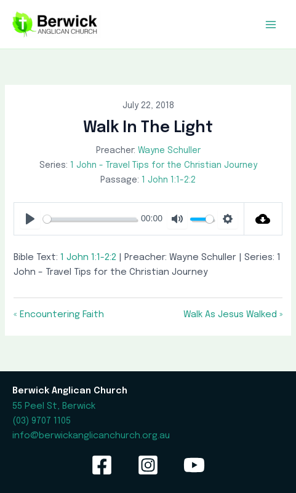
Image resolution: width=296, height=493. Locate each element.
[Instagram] (148, 465)
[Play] (30, 219)
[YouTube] (194, 465)
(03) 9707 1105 (41, 420)
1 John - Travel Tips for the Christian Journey (163, 165)
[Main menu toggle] (271, 24)
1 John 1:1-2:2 (169, 180)
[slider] (89, 219)
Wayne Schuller (169, 150)
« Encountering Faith (59, 314)
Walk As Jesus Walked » (232, 314)
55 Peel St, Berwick (53, 406)
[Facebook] (102, 465)
